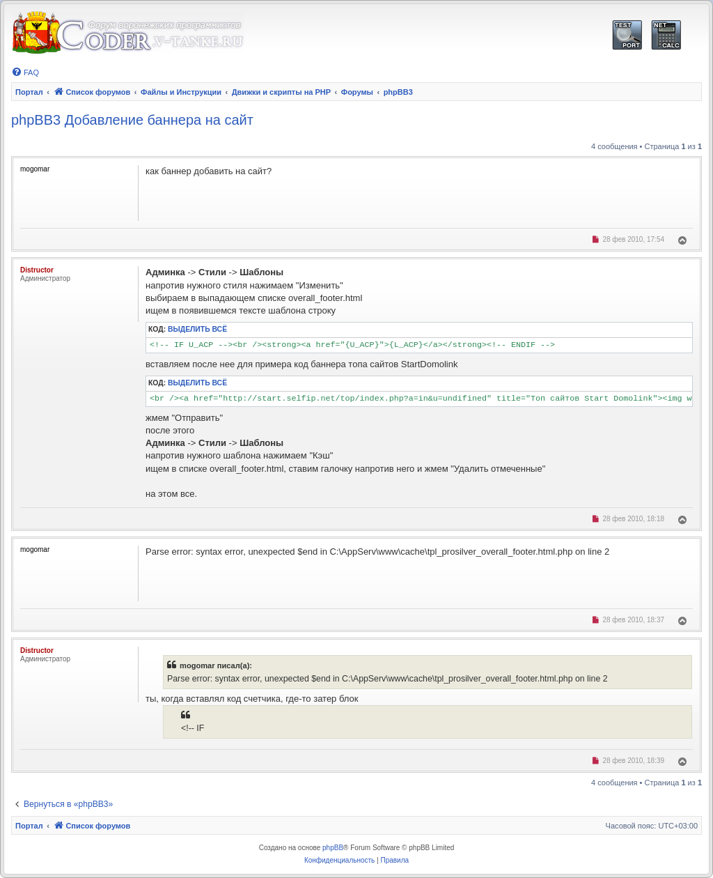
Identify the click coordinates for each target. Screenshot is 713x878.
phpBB (332, 848)
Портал (29, 92)
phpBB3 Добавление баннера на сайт (132, 120)
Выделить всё (197, 329)
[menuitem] (25, 72)
